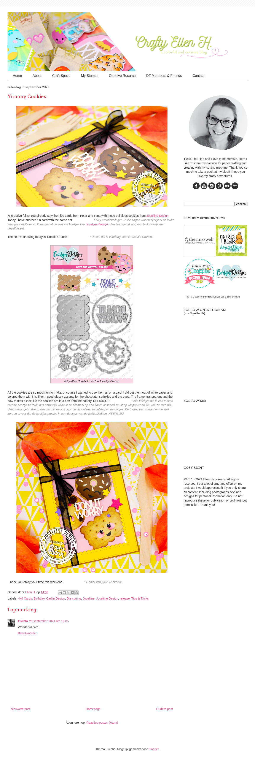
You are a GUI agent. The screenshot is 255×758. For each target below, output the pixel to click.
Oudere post (164, 709)
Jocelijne (88, 598)
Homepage (93, 709)
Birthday (39, 598)
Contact (198, 76)
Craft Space (61, 76)
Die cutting (74, 598)
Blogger (153, 749)
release (125, 598)
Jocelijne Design (158, 215)
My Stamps (89, 76)
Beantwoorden (27, 633)
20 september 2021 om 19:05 (49, 621)
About (37, 76)
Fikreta (23, 621)
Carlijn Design (55, 598)
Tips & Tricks (140, 598)
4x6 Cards (25, 598)
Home (17, 76)
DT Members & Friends (164, 76)
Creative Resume (122, 76)
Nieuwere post (20, 709)
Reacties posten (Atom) (102, 722)
